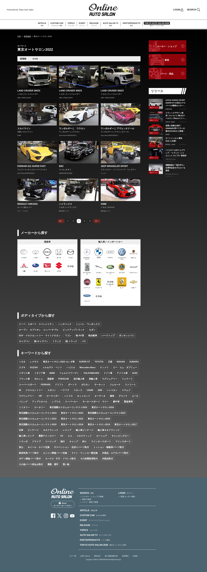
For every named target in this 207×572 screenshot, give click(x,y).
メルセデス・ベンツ (52, 367)
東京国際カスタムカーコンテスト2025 (68, 407)
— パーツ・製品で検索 (89, 502)
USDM (90, 390)
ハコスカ (70, 367)
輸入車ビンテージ (84, 430)
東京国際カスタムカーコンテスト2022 (38, 419)
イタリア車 (39, 373)
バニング (23, 401)
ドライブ (36, 441)
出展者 (135, 556)
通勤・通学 (52, 464)
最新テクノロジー (47, 436)
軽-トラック (71, 341)
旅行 (62, 441)
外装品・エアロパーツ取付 (115, 453)
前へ (61, 221)
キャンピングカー (120, 436)
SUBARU (134, 362)
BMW (52, 373)
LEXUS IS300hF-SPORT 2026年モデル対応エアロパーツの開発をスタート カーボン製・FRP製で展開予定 (176, 103)
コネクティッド (84, 436)
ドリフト (59, 384)
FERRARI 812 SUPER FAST (31, 166)
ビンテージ (33, 430)
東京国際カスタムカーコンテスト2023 (106, 413)
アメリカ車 (122, 373)
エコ (70, 436)
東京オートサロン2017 (125, 424)
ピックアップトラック (74, 330)
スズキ (22, 367)
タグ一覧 (73, 556)
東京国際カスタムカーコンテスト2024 (38, 413)
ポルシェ (38, 379)
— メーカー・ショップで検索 (92, 496)
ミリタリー (24, 407)
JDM (100, 390)
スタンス (78, 390)
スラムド (126, 390)
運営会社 (97, 556)
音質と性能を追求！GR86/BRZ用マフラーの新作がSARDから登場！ (175, 128)
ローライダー (53, 396)
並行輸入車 (78, 379)
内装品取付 (107, 458)
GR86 (103, 204)
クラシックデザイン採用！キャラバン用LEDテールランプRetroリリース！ (175, 116)
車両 (167, 60)
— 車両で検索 (85, 499)
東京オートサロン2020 (99, 419)
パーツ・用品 (166, 74)
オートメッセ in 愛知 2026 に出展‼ (174, 139)
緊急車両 (128, 401)
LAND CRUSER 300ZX (28, 90)
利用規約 (125, 556)
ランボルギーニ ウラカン (72, 128)
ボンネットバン (126, 335)
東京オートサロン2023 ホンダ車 (59, 362)
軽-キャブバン (41, 341)
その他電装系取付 (89, 458)
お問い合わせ (85, 556)
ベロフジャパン (171, 159)
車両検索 (27, 36)
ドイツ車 (108, 373)
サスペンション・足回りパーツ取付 (71, 447)
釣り (84, 441)
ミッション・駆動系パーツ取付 (108, 447)
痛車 (112, 396)
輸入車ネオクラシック (109, 430)
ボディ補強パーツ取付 (30, 458)
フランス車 (24, 379)
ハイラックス (65, 204)
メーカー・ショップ (167, 46)
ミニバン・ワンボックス (88, 324)
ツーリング (50, 441)
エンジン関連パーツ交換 (55, 453)
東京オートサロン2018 (72, 424)
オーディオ (100, 396)
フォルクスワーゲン (69, 373)
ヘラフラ (64, 390)
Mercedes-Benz (87, 367)
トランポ (23, 441)
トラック (56, 341)
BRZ (61, 166)
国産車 (50, 379)
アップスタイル (39, 401)
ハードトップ (108, 335)
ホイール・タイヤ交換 (39, 447)
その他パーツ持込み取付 (31, 464)
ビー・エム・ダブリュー (125, 367)
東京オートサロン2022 (72, 419)
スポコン (51, 390)
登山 (21, 447)
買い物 (66, 464)
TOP (19, 36)
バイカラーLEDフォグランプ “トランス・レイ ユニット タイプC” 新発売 (176, 153)
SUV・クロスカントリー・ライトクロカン (40, 335)
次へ (97, 221)
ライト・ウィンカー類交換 (84, 453)
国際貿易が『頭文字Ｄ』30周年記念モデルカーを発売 (175, 168)
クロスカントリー (34, 390)
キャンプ (73, 441)
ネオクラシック (50, 430)
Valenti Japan (170, 122)
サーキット (99, 384)
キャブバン (24, 341)
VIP (40, 396)
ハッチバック (64, 324)
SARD (168, 134)
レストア (67, 430)
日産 (110, 362)
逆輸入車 (93, 379)
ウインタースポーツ (101, 441)
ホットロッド (83, 396)
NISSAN (121, 362)
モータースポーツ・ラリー (95, 401)
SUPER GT (84, 362)
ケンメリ (104, 367)
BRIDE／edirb (170, 144)
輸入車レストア (26, 436)
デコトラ (123, 396)
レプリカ (56, 401)
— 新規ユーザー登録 (126, 496)
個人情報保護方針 (111, 556)
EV (61, 436)
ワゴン (68, 335)
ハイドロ (68, 396)
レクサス (34, 362)
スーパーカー (71, 401)
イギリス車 (24, 373)
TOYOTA (99, 362)
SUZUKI (34, 367)
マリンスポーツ (123, 441)
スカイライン (24, 128)
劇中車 (116, 401)
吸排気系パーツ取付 (29, 453)
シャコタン (111, 390)
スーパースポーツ (27, 384)
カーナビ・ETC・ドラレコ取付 (60, 458)
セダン (92, 330)
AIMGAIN (169, 109)
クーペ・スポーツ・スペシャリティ (36, 324)
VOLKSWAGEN (91, 373)
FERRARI (45, 384)
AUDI (134, 373)
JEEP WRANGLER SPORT (114, 166)
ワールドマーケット (172, 174)
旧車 (21, 430)
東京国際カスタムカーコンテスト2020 (38, 424)
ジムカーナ (115, 384)
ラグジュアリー (109, 379)
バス (84, 341)
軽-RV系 (80, 335)
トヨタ (22, 362)
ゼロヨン (85, 384)
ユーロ (135, 396)
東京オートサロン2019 (99, 424)
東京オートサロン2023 (72, 413)
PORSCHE (63, 379)
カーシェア (101, 436)
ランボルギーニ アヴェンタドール (117, 128)
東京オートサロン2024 (103, 407)
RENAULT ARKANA (27, 204)
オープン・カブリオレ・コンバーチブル (38, 330)
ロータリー (39, 407)
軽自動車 (92, 335)
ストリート (130, 384)
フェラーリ (127, 379)
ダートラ (72, 384)
